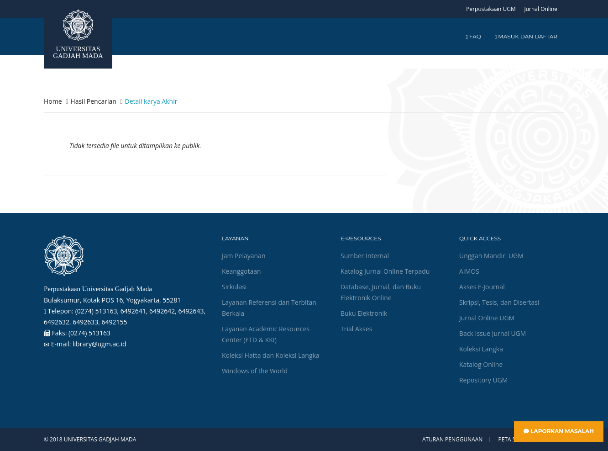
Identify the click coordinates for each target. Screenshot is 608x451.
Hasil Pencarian (93, 101)
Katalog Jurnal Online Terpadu (385, 271)
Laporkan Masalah (559, 431)
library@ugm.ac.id (99, 344)
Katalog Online (481, 364)
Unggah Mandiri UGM (491, 255)
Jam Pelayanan (243, 255)
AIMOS (469, 271)
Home (53, 101)
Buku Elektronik (364, 313)
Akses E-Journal (482, 286)
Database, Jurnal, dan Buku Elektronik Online (381, 292)
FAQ (473, 36)
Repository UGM (483, 380)
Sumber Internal (365, 255)
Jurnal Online (540, 9)
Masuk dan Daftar (526, 36)
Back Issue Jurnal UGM (492, 333)
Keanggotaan (241, 271)
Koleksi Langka (481, 349)
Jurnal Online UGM (486, 317)
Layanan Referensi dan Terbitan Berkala (269, 308)
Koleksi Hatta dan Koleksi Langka (271, 355)
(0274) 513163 (89, 333)
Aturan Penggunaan (452, 439)
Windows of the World (255, 370)
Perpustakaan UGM (491, 9)
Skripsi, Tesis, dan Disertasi (499, 302)
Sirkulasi (234, 286)
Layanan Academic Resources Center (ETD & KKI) (265, 334)
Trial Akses (356, 328)
